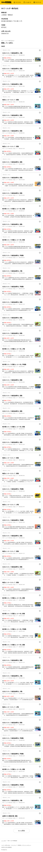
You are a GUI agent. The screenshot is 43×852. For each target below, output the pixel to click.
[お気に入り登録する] (40, 50)
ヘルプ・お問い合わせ (5, 845)
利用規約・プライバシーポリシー (24, 845)
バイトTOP (3, 840)
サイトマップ (14, 845)
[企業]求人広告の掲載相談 (6, 847)
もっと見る (21, 830)
